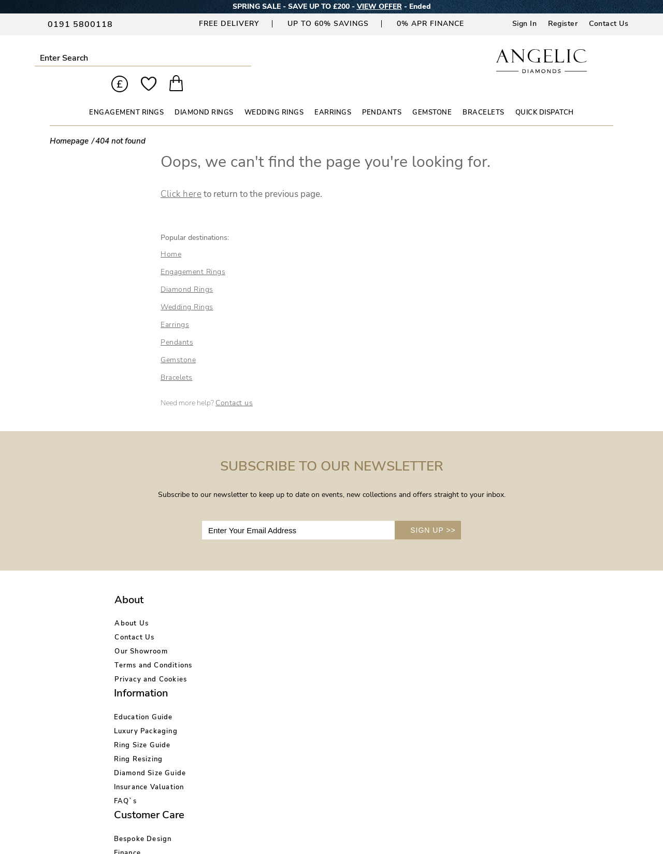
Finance (318, 619)
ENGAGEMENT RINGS (126, 94)
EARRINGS (332, 94)
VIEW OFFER (379, 6)
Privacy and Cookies (150, 661)
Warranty (322, 675)
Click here (181, 176)
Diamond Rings (187, 271)
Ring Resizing (236, 647)
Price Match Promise (341, 661)
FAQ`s (223, 689)
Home (171, 236)
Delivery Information (342, 647)
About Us (131, 605)
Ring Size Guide (239, 633)
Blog (407, 619)
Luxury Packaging (243, 619)
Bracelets (177, 359)
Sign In (524, 24)
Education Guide (240, 605)
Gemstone (178, 342)
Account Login (425, 605)
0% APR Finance (430, 24)
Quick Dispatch (544, 94)
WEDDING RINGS (274, 94)
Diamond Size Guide (247, 661)
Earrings (175, 306)
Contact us (234, 385)
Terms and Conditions (153, 647)
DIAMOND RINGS (204, 94)
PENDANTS (381, 94)
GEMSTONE (432, 94)
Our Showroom (140, 633)
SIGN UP (433, 512)
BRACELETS (484, 94)
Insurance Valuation (246, 675)
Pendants (177, 324)
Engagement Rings (193, 254)
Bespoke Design (334, 605)
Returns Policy (331, 633)
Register (563, 24)
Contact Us (608, 24)
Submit (127, 58)
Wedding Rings (187, 289)
